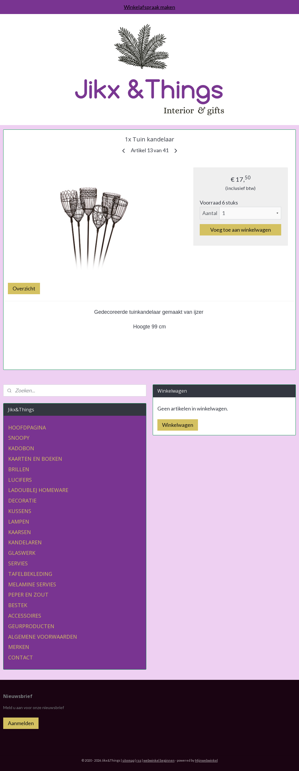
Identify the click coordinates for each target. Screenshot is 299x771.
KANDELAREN (25, 542)
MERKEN (18, 646)
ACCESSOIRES (24, 615)
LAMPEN (18, 521)
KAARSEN (19, 532)
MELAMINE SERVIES (32, 584)
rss (138, 760)
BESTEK (17, 605)
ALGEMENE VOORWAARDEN (42, 636)
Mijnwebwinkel (206, 760)
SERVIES (18, 563)
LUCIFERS (20, 479)
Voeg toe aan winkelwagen (240, 229)
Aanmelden (21, 723)
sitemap (128, 760)
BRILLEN (18, 469)
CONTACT (20, 657)
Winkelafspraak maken (149, 7)
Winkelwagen (177, 425)
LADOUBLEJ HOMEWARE (38, 489)
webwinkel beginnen (159, 760)
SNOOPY (18, 437)
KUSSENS (19, 510)
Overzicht (24, 288)
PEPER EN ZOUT (28, 594)
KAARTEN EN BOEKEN (35, 458)
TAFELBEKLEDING (30, 573)
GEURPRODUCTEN (31, 626)
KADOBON (21, 448)
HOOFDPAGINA (27, 427)
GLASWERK (21, 552)
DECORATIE (22, 500)
